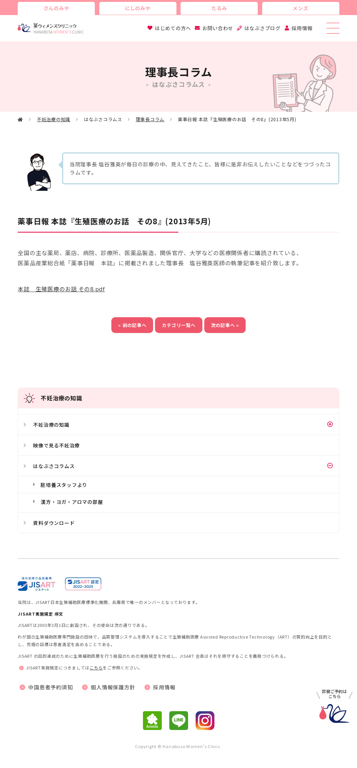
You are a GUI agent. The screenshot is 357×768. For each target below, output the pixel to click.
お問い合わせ (218, 28)
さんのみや (57, 8)
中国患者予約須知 (50, 687)
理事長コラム (150, 119)
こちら (96, 668)
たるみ (219, 8)
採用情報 (302, 28)
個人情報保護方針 (113, 687)
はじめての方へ (173, 28)
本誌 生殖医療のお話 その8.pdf (61, 289)
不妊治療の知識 (53, 119)
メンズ (300, 8)
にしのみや (138, 8)
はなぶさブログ (263, 28)
